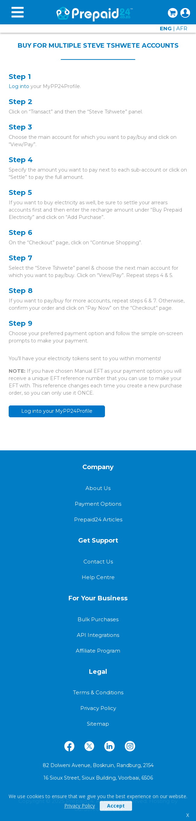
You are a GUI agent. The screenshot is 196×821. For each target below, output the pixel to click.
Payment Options (98, 503)
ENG (166, 28)
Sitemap (98, 723)
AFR (181, 28)
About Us (98, 488)
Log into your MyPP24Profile (56, 411)
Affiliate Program (98, 650)
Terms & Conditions (98, 692)
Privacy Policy (79, 811)
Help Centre (98, 577)
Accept (116, 811)
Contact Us (98, 561)
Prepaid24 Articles (98, 519)
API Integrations (98, 635)
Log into (19, 86)
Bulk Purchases (98, 619)
